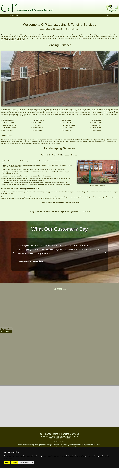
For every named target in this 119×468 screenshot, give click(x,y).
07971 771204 (104, 15)
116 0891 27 (62, 441)
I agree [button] (7, 462)
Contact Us (5, 329)
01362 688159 (6, 331)
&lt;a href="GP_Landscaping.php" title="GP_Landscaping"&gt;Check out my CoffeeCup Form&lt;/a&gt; (59, 336)
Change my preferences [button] (26, 462)
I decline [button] (14, 462)
